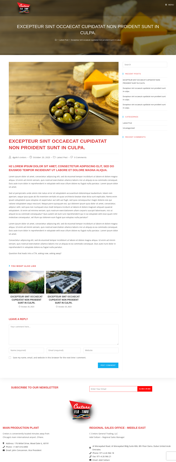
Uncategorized (129, 128)
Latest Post (62, 157)
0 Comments (80, 157)
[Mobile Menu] (169, 5)
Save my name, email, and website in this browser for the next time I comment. (49, 357)
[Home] (56, 40)
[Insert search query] (145, 64)
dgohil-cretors (20, 157)
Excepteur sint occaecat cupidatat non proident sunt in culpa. (96, 40)
